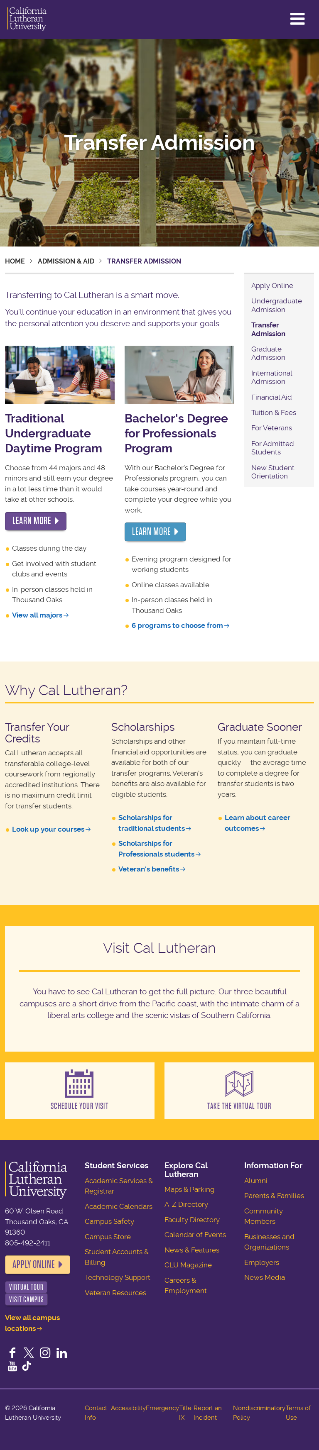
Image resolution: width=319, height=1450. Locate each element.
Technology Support (117, 1277)
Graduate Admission (268, 353)
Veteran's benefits (148, 869)
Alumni (255, 1181)
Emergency (162, 1408)
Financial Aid (271, 397)
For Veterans (271, 428)
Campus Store (108, 1237)
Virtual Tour (26, 1287)
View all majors (37, 615)
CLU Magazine (188, 1265)
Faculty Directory (192, 1220)
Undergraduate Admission (276, 305)
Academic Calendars (118, 1206)
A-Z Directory (186, 1204)
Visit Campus (26, 1299)
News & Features (191, 1250)
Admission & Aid (66, 261)
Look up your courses (48, 829)
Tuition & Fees (273, 412)
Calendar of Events (195, 1234)
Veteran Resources (115, 1293)
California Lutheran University (27, 19)
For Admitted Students (272, 447)
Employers (261, 1262)
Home (15, 261)
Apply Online (272, 285)
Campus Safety (109, 1221)
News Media (264, 1277)
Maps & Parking (189, 1189)
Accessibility (128, 1408)
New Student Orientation (272, 472)
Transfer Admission (268, 329)
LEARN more (31, 521)
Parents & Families (274, 1195)
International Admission (271, 377)
